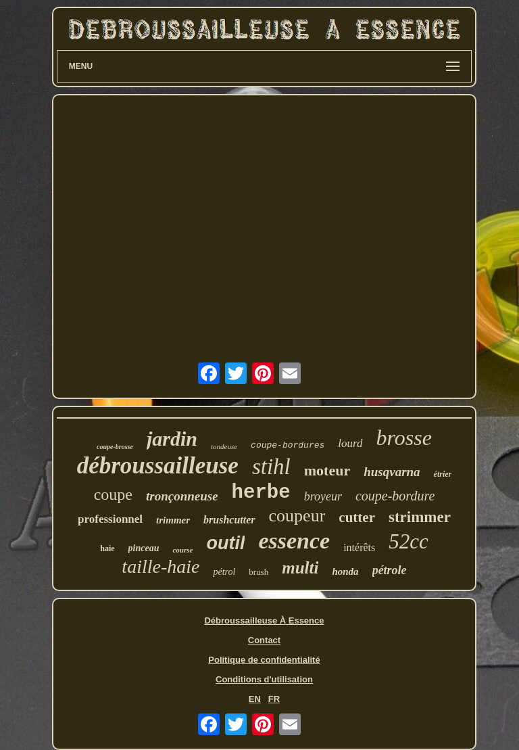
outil (225, 543)
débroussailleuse (158, 465)
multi (300, 568)
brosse (404, 437)
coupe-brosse (115, 446)
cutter (357, 517)
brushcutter (229, 519)
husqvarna (392, 472)
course (182, 550)
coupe (113, 494)
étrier (443, 474)
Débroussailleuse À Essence (264, 620)
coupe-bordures (287, 445)
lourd (350, 443)
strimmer (420, 517)
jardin (172, 438)
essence (294, 540)
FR (274, 699)
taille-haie (160, 566)
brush (258, 572)
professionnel (110, 519)
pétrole (389, 570)
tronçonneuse (182, 496)
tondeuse (224, 446)
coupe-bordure (395, 495)
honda (345, 571)
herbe (261, 493)
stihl (271, 466)
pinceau (143, 548)
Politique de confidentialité (264, 660)
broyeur (323, 496)
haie (107, 548)
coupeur (297, 515)
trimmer (173, 520)
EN (255, 699)
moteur (327, 470)
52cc (408, 541)
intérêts (359, 547)
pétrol (224, 572)
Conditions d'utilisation (264, 679)
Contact (264, 640)
